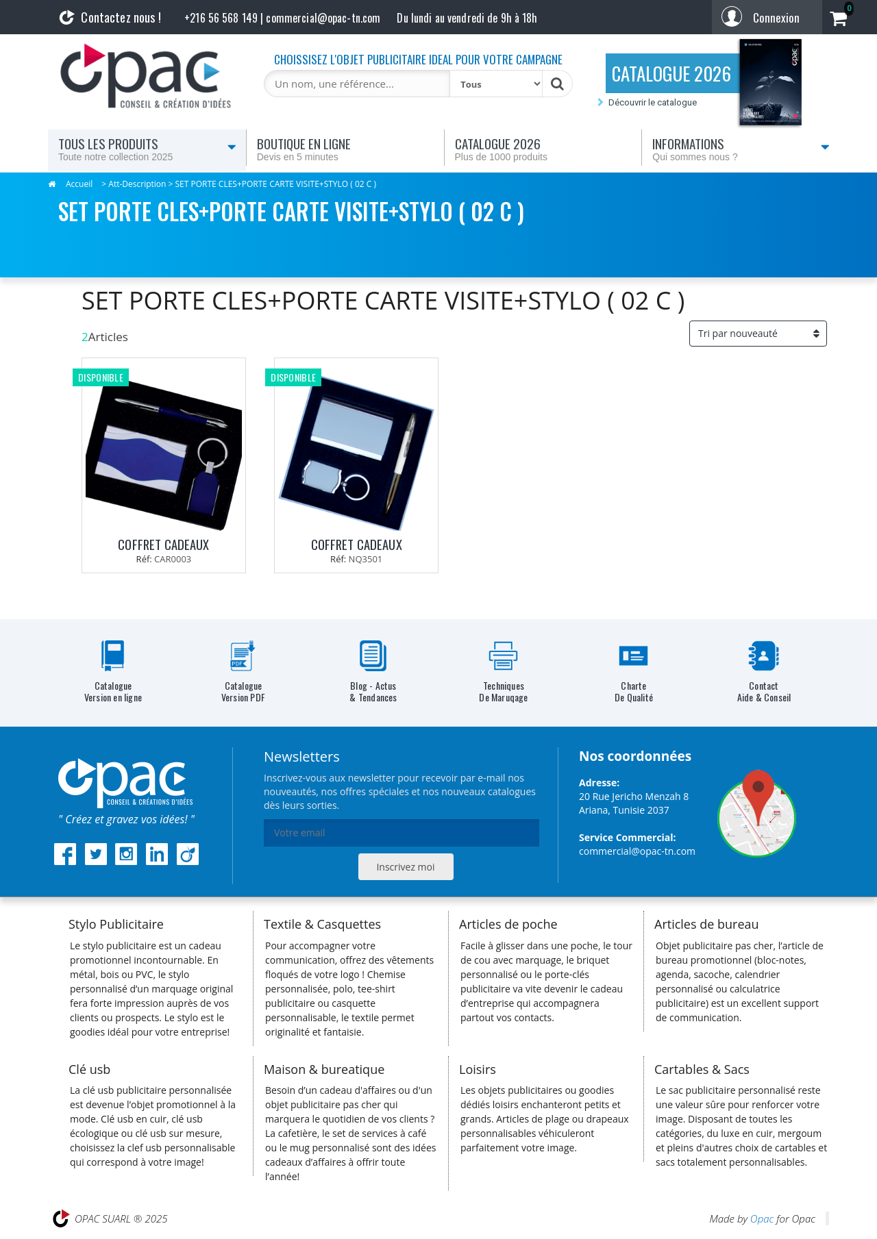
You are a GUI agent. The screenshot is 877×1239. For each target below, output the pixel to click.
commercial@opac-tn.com (637, 851)
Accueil (79, 184)
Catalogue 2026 (543, 149)
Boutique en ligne (345, 149)
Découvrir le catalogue (652, 102)
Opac (762, 1218)
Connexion (776, 17)
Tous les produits (147, 149)
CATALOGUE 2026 (671, 73)
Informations (741, 149)
